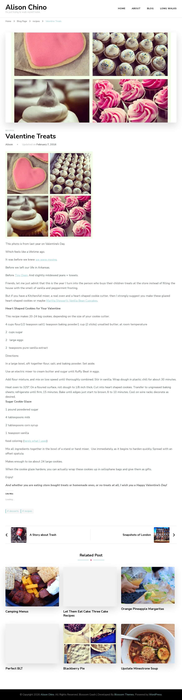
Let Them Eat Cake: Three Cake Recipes (85, 614)
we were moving (46, 259)
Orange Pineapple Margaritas (142, 609)
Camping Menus (16, 612)
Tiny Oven (21, 275)
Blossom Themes (124, 694)
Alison (9, 144)
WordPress (155, 694)
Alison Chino (26, 7)
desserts (14, 511)
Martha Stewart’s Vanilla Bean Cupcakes (72, 301)
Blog (150, 8)
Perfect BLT (14, 669)
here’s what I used (35, 441)
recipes (9, 130)
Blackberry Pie (74, 669)
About (136, 8)
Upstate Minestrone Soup (139, 669)
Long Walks (168, 8)
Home (121, 8)
